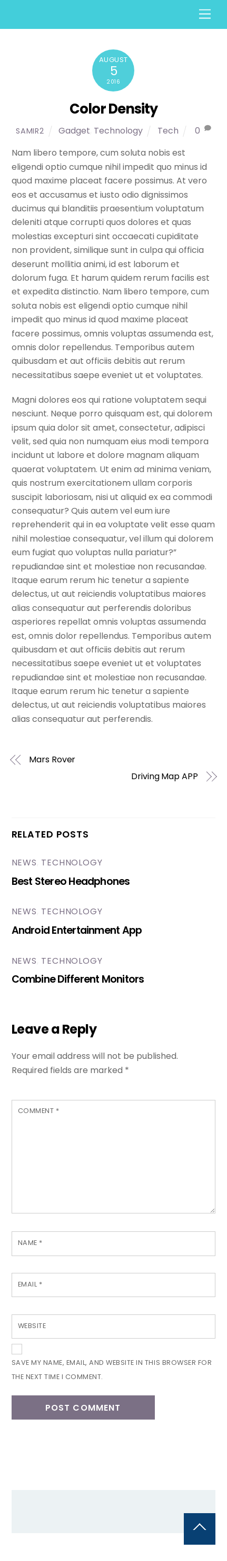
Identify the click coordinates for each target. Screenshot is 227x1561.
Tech (168, 131)
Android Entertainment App (77, 930)
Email (30, 1284)
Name (30, 1242)
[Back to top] (199, 1529)
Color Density (113, 108)
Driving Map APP (164, 776)
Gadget (74, 131)
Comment (39, 1110)
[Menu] (204, 14)
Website (32, 1325)
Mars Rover (52, 760)
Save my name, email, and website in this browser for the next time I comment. (112, 1369)
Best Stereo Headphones (71, 881)
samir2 (30, 131)
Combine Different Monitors (78, 979)
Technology (118, 131)
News (24, 862)
